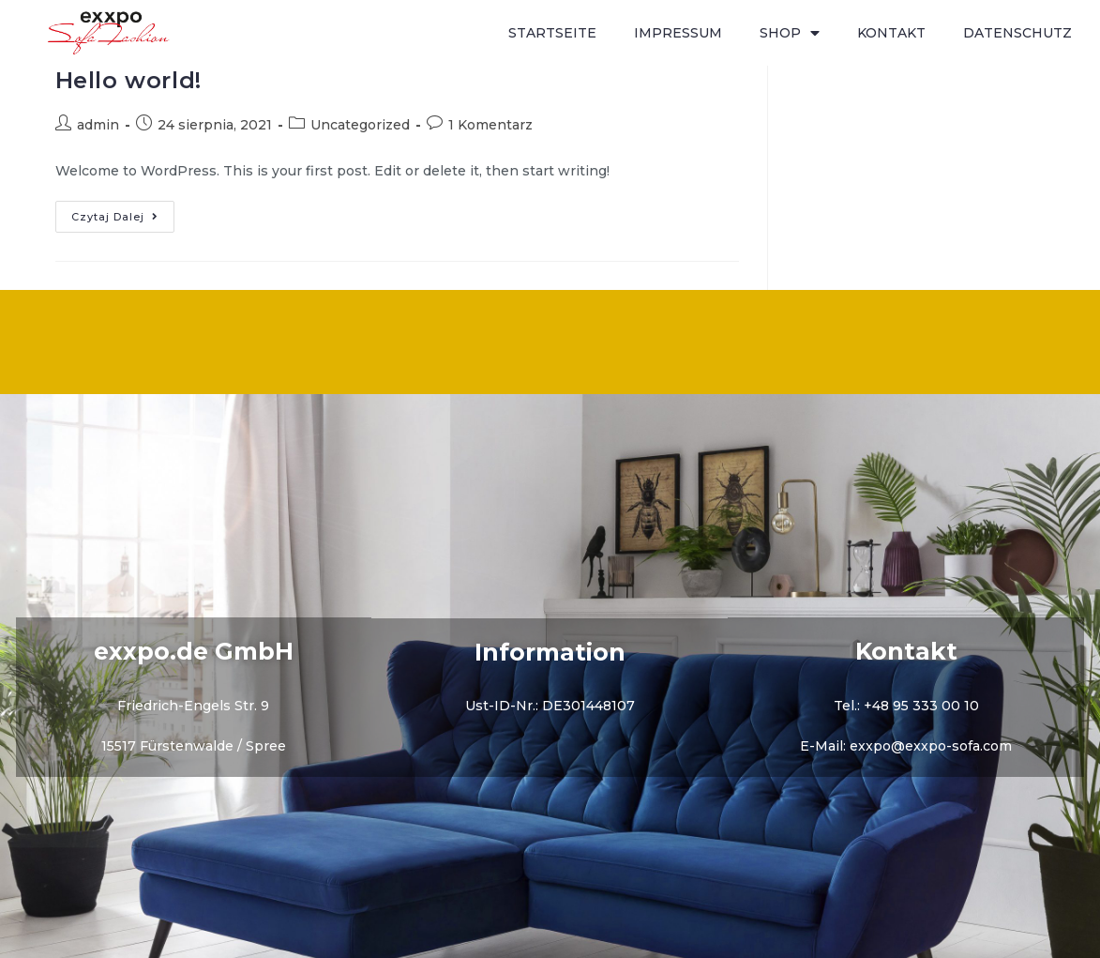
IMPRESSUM (678, 32)
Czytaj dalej (122, 212)
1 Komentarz (490, 124)
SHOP (790, 33)
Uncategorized (360, 124)
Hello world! (128, 80)
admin (98, 124)
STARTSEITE (552, 32)
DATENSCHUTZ (1017, 32)
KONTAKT (891, 32)
